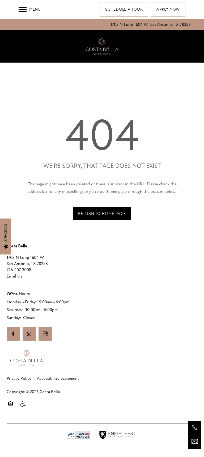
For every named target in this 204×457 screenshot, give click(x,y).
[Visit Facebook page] (13, 334)
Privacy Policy (19, 378)
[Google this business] (45, 334)
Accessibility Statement (58, 378)
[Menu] (30, 9)
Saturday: (15, 309)
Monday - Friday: (22, 302)
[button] (124, 9)
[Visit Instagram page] (29, 334)
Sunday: (14, 317)
